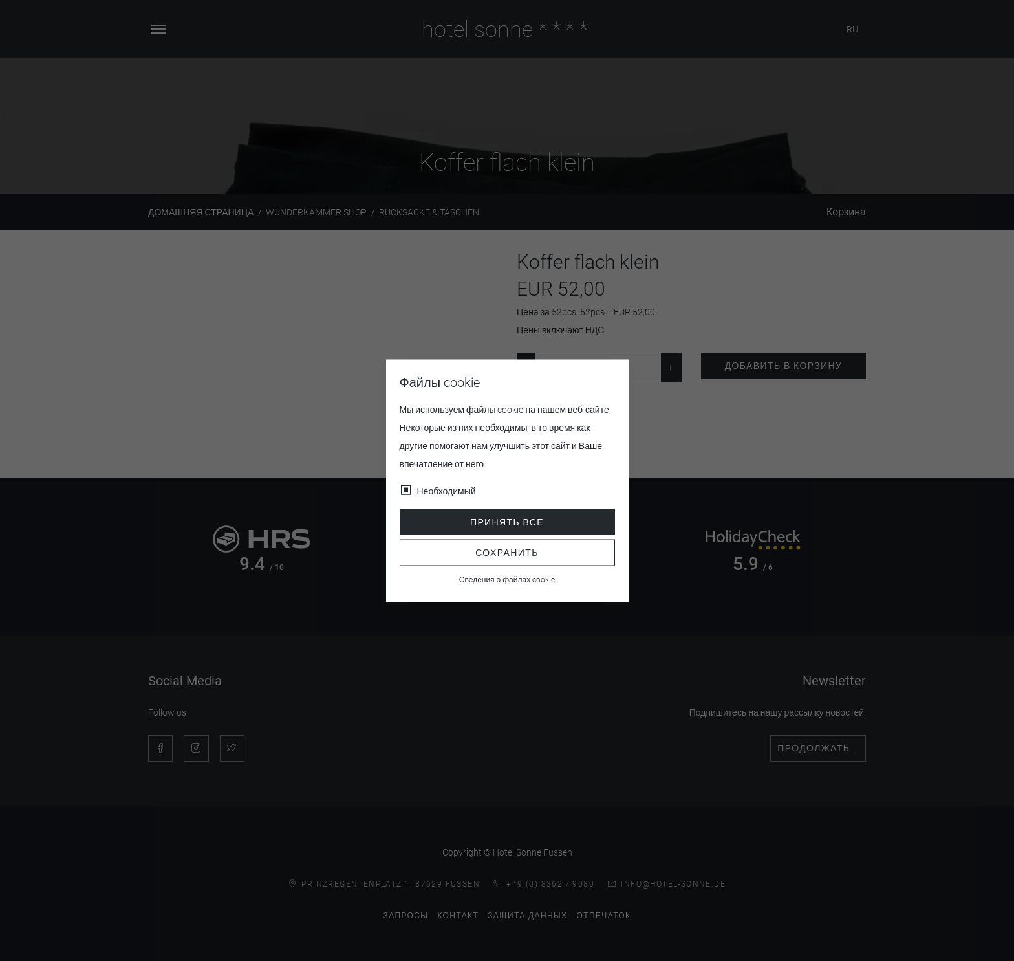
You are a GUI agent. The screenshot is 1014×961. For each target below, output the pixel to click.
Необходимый (446, 490)
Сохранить (507, 552)
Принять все (507, 521)
